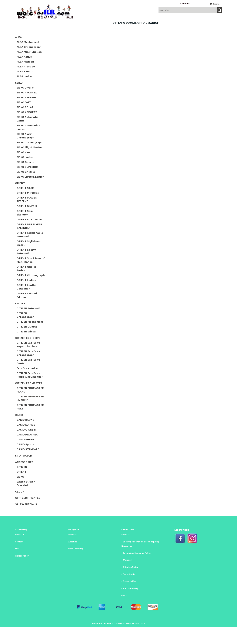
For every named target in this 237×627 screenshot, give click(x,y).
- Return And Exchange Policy (136, 553)
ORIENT (20, 183)
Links (124, 596)
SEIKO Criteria (26, 171)
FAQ (17, 549)
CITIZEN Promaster (28, 383)
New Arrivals (47, 17)
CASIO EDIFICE (26, 424)
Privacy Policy (22, 556)
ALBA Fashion (25, 61)
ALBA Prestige (26, 66)
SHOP (22, 17)
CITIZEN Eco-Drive (27, 337)
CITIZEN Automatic (29, 308)
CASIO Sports (25, 444)
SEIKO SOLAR (25, 107)
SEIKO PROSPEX (27, 92)
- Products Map (128, 581)
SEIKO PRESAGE (26, 97)
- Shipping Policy (129, 567)
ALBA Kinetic (25, 71)
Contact (19, 542)
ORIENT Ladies (26, 280)
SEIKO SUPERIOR (27, 166)
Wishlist (72, 535)
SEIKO (19, 82)
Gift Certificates (27, 497)
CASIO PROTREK (27, 434)
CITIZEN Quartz (27, 326)
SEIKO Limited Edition (30, 176)
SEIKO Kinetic (25, 152)
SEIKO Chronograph (29, 142)
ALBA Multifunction (29, 51)
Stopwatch (23, 455)
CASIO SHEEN (25, 439)
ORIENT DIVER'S (27, 206)
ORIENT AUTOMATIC (30, 219)
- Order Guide (128, 574)
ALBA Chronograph (29, 46)
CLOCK (19, 491)
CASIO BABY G (25, 419)
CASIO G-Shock (26, 429)
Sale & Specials (26, 504)
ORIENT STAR (25, 187)
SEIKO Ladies (25, 157)
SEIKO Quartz (25, 161)
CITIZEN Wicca (26, 331)
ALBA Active (24, 56)
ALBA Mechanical (28, 42)
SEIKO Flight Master (29, 147)
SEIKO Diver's (25, 87)
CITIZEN (20, 303)
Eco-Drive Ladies (27, 368)
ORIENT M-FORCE (28, 192)
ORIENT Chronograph (31, 275)
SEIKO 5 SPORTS (27, 112)
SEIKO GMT (24, 102)
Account (185, 3)
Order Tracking (75, 549)
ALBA (18, 37)
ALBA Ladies (24, 76)
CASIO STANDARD (28, 449)
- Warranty (126, 560)
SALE (69, 17)
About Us (19, 535)
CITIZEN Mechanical (30, 321)
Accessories (24, 462)
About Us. (126, 535)
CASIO (19, 414)
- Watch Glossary (129, 588)
